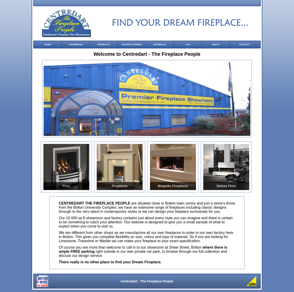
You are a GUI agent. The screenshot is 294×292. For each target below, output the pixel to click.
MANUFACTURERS (132, 44)
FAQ (188, 44)
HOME (47, 44)
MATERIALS (159, 44)
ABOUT (216, 44)
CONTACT (244, 44)
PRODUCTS (104, 44)
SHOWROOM (76, 44)
